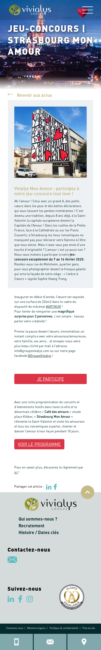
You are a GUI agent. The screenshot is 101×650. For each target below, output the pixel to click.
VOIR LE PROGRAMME (39, 444)
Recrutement (31, 525)
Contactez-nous (14, 628)
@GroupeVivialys (39, 356)
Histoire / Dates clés (39, 532)
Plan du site (88, 628)
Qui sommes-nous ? (38, 519)
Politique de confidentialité (64, 628)
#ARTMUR (53, 307)
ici (16, 472)
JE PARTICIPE (50, 379)
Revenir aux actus (30, 94)
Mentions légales (36, 628)
